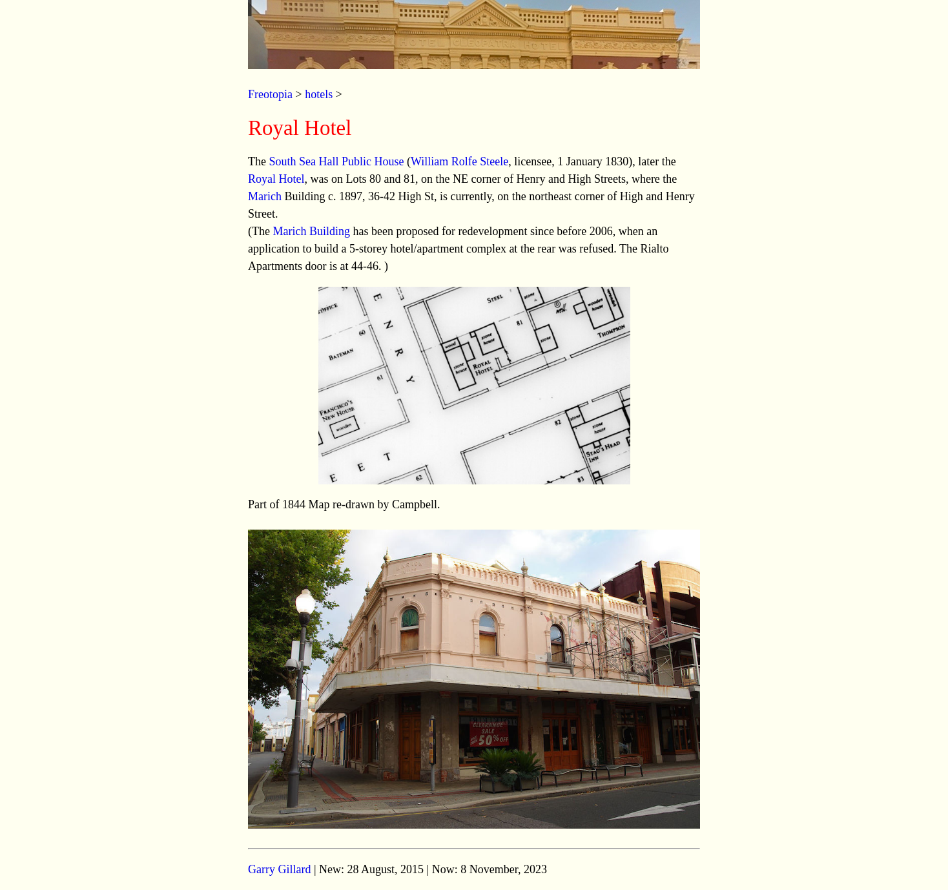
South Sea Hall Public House (336, 161)
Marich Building (311, 231)
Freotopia (270, 94)
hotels (319, 94)
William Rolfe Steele (459, 161)
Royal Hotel (276, 178)
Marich (265, 196)
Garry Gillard (279, 869)
